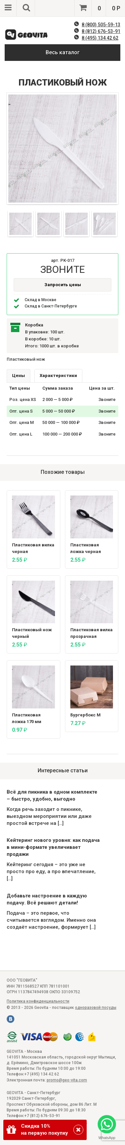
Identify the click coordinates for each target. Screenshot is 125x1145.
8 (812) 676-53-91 (101, 31)
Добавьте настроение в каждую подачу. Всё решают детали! (47, 899)
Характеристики (58, 375)
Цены (18, 375)
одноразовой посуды (95, 1007)
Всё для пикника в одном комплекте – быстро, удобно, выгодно (52, 795)
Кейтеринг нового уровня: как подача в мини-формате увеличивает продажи (53, 847)
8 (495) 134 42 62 (100, 38)
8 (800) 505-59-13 (101, 24)
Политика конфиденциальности (38, 1001)
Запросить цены (62, 284)
